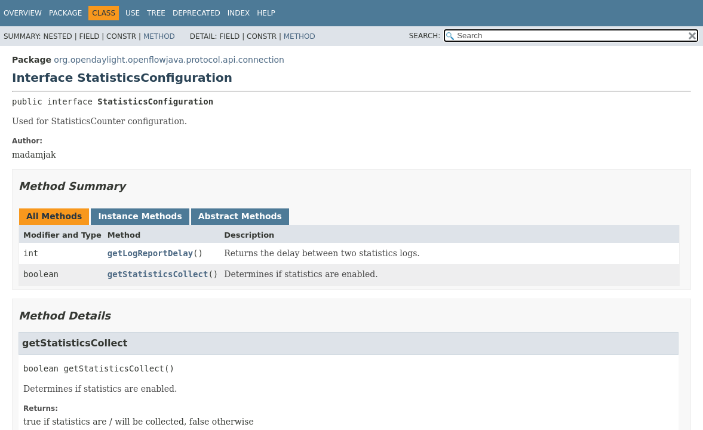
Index (239, 13)
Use (132, 13)
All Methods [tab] (54, 216)
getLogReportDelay (150, 253)
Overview (23, 13)
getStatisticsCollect (158, 274)
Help (266, 13)
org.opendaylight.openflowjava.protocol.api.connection (169, 59)
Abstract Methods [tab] (240, 216)
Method (159, 36)
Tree (156, 13)
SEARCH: (425, 36)
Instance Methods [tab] (140, 216)
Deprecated (196, 13)
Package (65, 13)
